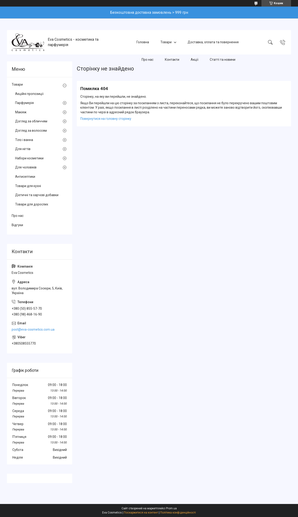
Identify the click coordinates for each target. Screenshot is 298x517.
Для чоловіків (26, 167)
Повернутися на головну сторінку (105, 119)
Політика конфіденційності (178, 512)
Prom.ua (171, 508)
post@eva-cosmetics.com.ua (33, 329)
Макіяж (21, 112)
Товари (166, 42)
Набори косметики (29, 158)
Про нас (147, 59)
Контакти (172, 59)
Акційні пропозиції (29, 94)
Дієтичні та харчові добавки (36, 195)
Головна (142, 42)
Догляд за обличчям (31, 121)
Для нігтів (22, 149)
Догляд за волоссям (31, 130)
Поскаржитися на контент (141, 512)
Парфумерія (24, 103)
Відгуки (17, 225)
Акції (194, 59)
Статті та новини (222, 59)
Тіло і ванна (24, 140)
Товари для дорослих (31, 204)
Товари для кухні (28, 186)
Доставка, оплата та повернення (213, 42)
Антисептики (25, 176)
